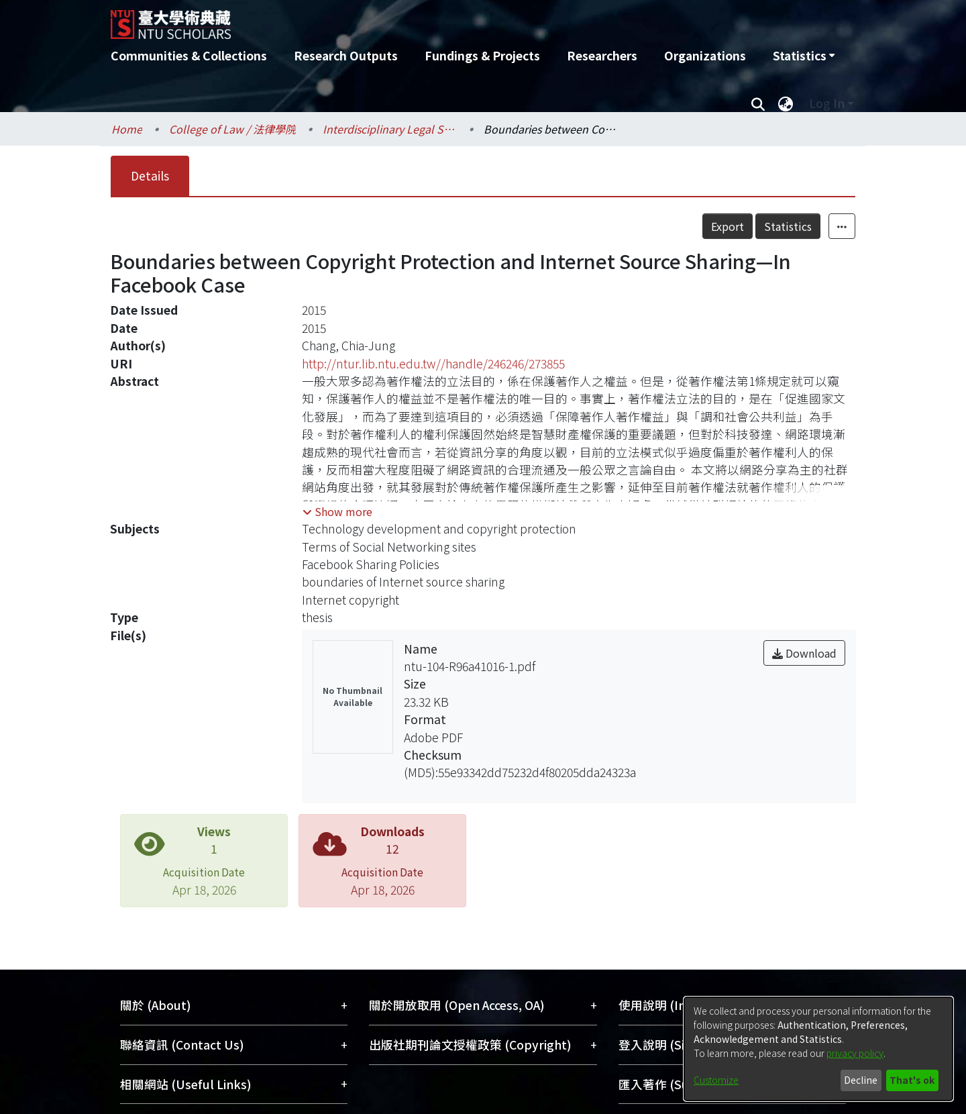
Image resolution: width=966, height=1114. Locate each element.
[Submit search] (757, 103)
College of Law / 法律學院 (232, 129)
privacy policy (854, 1053)
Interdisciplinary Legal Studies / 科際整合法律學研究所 (390, 129)
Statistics (788, 226)
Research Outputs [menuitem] (346, 55)
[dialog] (818, 1049)
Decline (860, 1079)
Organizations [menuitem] (705, 55)
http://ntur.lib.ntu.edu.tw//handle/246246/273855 (433, 363)
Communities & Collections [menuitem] (189, 55)
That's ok (912, 1079)
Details (150, 175)
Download (804, 653)
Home (126, 129)
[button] (337, 511)
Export (727, 226)
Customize (716, 1079)
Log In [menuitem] (827, 103)
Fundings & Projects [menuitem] (482, 55)
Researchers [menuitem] (602, 55)
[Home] (411, 19)
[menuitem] (804, 55)
